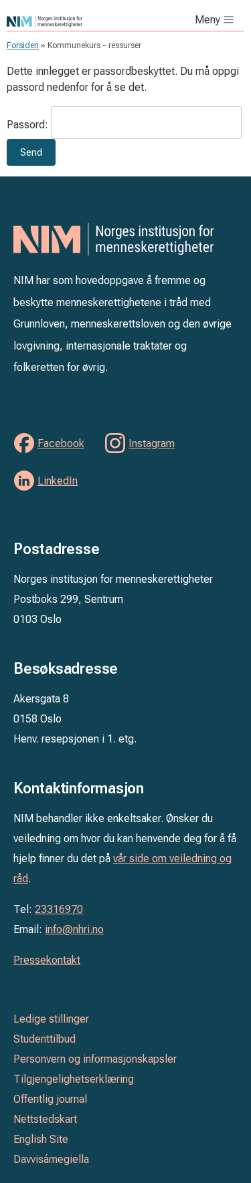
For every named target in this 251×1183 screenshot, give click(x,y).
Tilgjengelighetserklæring (73, 1079)
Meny (207, 19)
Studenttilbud (44, 1039)
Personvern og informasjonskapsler (95, 1059)
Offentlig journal (50, 1099)
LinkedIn (57, 481)
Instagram (152, 443)
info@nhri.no (74, 929)
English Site (40, 1139)
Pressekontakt (46, 960)
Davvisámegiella (51, 1159)
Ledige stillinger (51, 1019)
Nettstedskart (45, 1119)
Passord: (124, 124)
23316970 (59, 909)
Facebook (60, 443)
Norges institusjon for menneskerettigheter (72, 21)
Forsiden (23, 45)
